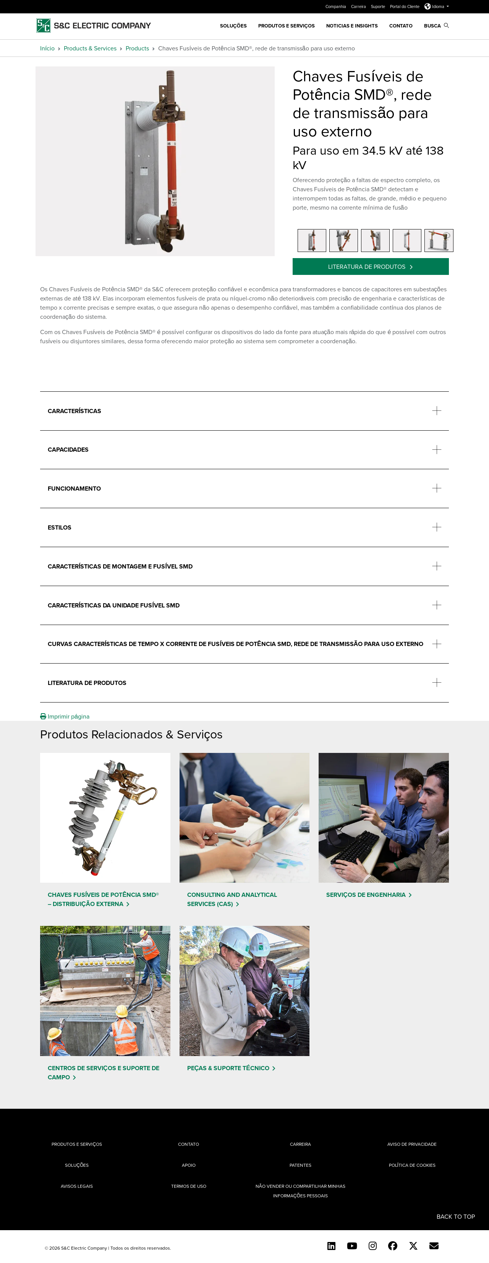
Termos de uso (188, 1186)
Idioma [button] (434, 6)
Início (47, 48)
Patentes (300, 1165)
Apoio (189, 1165)
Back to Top (456, 1216)
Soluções (77, 1165)
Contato (401, 25)
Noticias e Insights (352, 25)
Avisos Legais (77, 1186)
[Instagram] (373, 1245)
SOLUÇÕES (233, 25)
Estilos (59, 527)
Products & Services (90, 48)
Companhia (336, 6)
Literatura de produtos (367, 266)
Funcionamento (74, 488)
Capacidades (68, 449)
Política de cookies (412, 1165)
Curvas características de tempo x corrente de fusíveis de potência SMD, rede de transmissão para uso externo (235, 644)
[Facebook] (392, 1245)
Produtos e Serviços (286, 25)
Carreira (359, 6)
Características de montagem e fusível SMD (120, 566)
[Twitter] (413, 1245)
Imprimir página (64, 716)
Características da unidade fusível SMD (114, 605)
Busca (436, 25)
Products (137, 48)
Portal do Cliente (405, 6)
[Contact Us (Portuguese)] (434, 1245)
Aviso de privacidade (412, 1144)
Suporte (378, 6)
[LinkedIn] (331, 1245)
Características (74, 411)
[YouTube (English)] (352, 1245)
